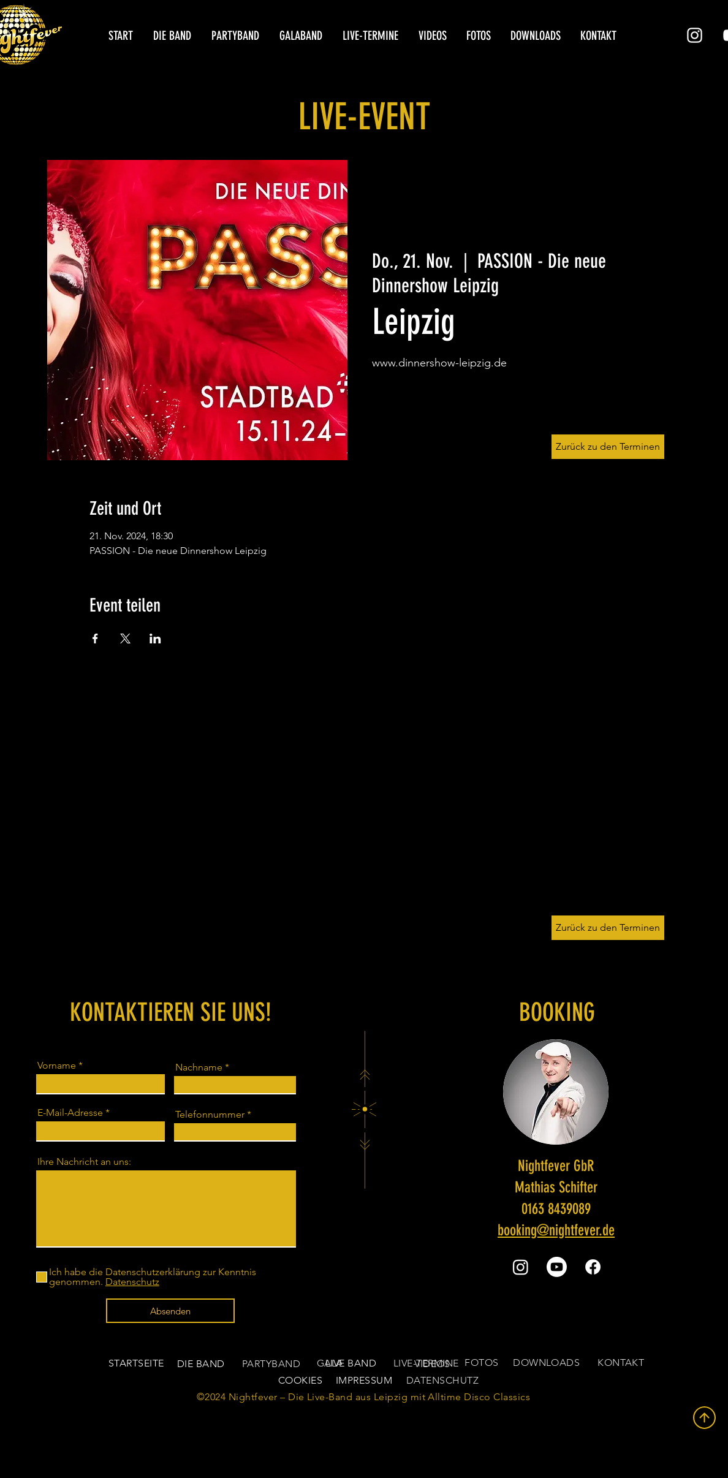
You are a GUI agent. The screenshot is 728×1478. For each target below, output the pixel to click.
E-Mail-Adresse (70, 1113)
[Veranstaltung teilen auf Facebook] (95, 638)
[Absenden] (170, 1310)
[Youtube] (557, 1267)
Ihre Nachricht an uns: (84, 1162)
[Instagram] (694, 35)
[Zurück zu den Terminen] (608, 927)
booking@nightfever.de (556, 1230)
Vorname (56, 1066)
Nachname (198, 1067)
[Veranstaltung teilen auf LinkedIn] (155, 638)
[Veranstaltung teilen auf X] (125, 638)
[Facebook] (593, 1267)
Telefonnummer (210, 1115)
